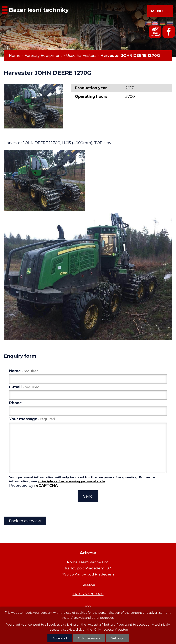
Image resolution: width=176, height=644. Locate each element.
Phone (15, 403)
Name (24, 371)
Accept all (60, 638)
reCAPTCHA (46, 485)
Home (14, 55)
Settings (117, 638)
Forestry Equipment (43, 55)
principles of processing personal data (71, 481)
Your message (32, 419)
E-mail (24, 387)
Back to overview (25, 521)
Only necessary (89, 638)
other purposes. (103, 618)
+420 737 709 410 (88, 594)
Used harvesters (81, 55)
